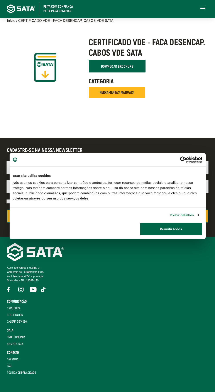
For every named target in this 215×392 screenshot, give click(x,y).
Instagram (21, 289)
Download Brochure (117, 66)
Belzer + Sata (15, 344)
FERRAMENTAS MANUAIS (117, 92)
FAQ (9, 366)
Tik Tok (43, 289)
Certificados (15, 315)
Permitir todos (171, 229)
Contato (13, 353)
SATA (10, 330)
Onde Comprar (16, 337)
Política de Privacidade (21, 373)
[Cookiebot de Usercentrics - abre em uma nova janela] (183, 159)
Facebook (9, 289)
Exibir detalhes (182, 215)
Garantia (12, 359)
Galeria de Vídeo (17, 321)
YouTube (32, 289)
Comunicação (17, 301)
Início (11, 20)
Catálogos (13, 308)
